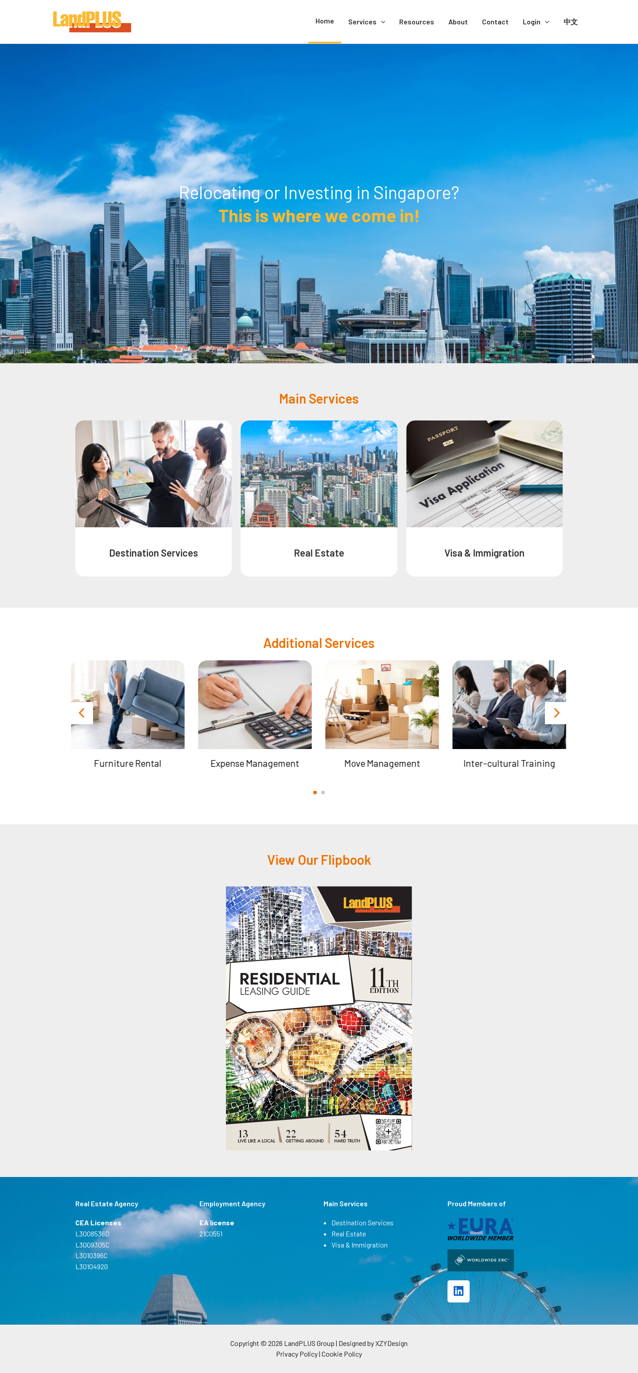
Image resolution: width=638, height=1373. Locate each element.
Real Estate (319, 552)
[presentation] (82, 713)
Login (536, 22)
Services (366, 22)
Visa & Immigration (484, 552)
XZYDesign (391, 1343)
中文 (571, 21)
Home (324, 20)
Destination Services (153, 552)
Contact (495, 21)
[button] (315, 792)
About (458, 21)
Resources (416, 21)
